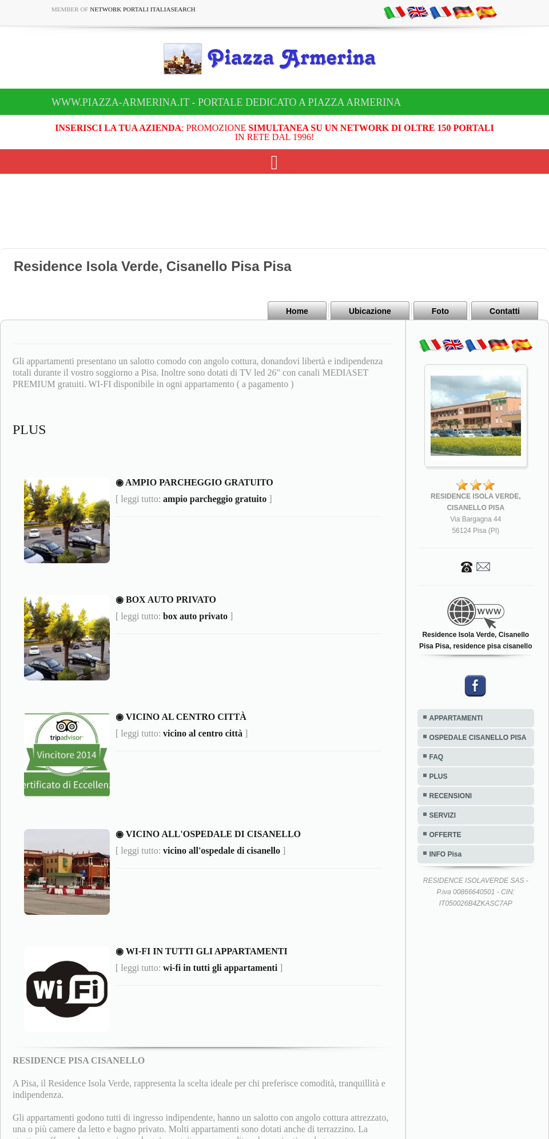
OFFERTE (445, 835)
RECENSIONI (450, 796)
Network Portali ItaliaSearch (143, 9)
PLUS (438, 776)
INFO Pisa (445, 854)
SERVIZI (442, 815)
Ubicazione (370, 311)
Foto (440, 311)
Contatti (505, 311)
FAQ (436, 757)
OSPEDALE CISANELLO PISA (478, 738)
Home (297, 311)
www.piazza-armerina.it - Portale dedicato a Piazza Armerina (226, 102)
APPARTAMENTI (456, 718)
